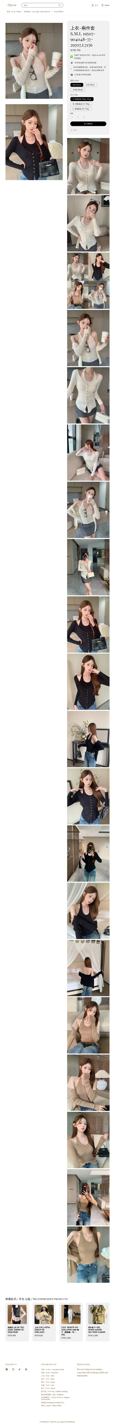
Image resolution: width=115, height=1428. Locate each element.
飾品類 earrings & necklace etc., (53, 1402)
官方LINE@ (58, 12)
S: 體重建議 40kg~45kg (82, 99)
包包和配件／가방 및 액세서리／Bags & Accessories (55, 1398)
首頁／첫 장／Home (14, 12)
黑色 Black (77, 85)
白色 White (90, 85)
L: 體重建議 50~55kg (81, 109)
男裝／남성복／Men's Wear (51, 1406)
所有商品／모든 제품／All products (37, 12)
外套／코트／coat (47, 1385)
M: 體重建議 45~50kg (81, 104)
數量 (71, 113)
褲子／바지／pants (48, 1382)
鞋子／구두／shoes (48, 1388)
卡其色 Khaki (78, 90)
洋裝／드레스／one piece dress (52, 1369)
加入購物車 (88, 124)
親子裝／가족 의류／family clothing (54, 1391)
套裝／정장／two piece (49, 1373)
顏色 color (74, 80)
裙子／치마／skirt (47, 1379)
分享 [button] (73, 130)
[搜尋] (59, 5)
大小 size (74, 95)
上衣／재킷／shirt (47, 1376)
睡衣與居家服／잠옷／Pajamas (52, 1395)
